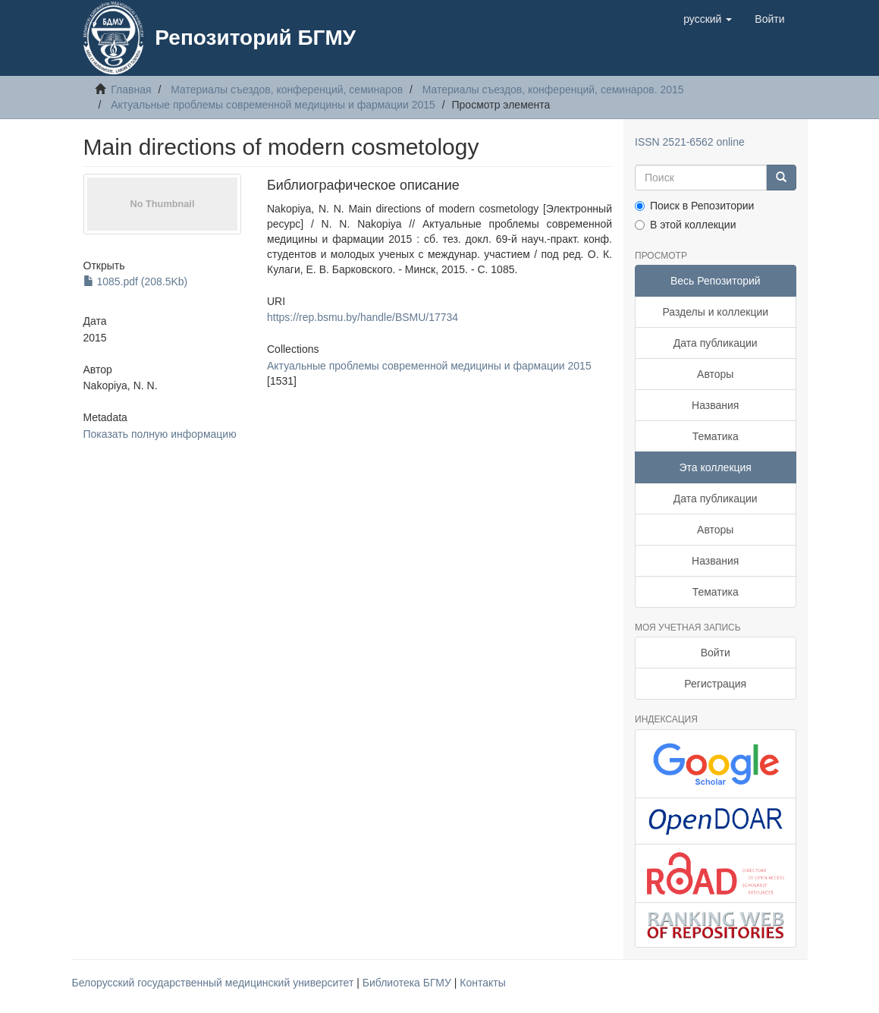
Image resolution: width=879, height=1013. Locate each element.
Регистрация (715, 684)
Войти (715, 652)
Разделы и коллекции (715, 312)
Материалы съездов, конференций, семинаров (287, 89)
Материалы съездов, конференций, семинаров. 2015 (553, 89)
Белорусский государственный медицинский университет (214, 983)
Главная (131, 89)
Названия (715, 405)
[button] (707, 19)
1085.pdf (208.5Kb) (135, 281)
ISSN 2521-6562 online (690, 142)
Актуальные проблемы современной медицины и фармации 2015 (273, 105)
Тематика (715, 436)
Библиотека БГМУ (408, 983)
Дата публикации (715, 343)
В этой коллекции (685, 225)
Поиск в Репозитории (694, 206)
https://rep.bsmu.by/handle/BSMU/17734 (362, 317)
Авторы (715, 374)
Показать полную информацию (160, 434)
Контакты (482, 983)
